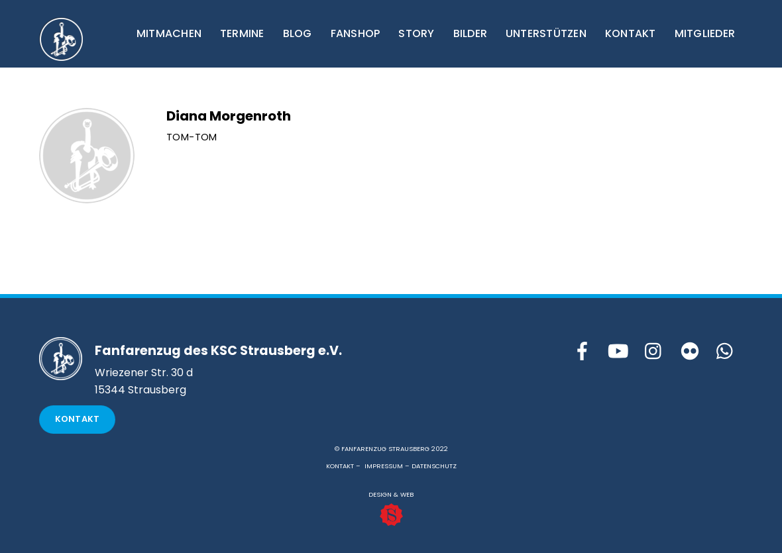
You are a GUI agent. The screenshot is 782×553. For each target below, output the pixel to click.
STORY (416, 33)
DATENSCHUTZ (434, 466)
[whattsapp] (726, 352)
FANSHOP (355, 33)
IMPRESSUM (383, 466)
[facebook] (582, 352)
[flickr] (690, 352)
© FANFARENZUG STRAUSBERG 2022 (391, 448)
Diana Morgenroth (228, 116)
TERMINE (242, 33)
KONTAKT (630, 33)
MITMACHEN (169, 33)
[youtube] (618, 352)
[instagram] (654, 352)
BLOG (297, 33)
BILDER (470, 33)
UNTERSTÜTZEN (546, 33)
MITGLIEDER (705, 33)
